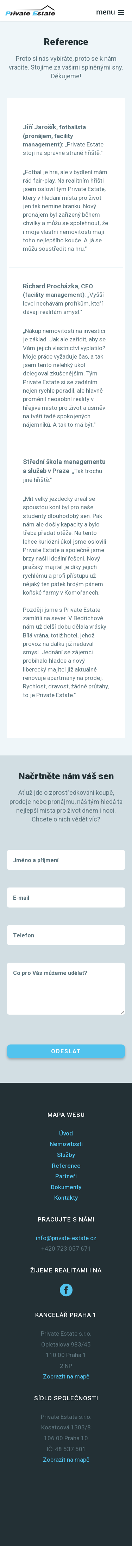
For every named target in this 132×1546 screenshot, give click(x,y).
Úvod (66, 1133)
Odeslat (66, 1051)
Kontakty (66, 1197)
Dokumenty (66, 1187)
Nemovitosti (66, 1143)
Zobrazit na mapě (66, 1376)
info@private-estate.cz (66, 1238)
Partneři (66, 1176)
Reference (66, 1165)
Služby (66, 1154)
